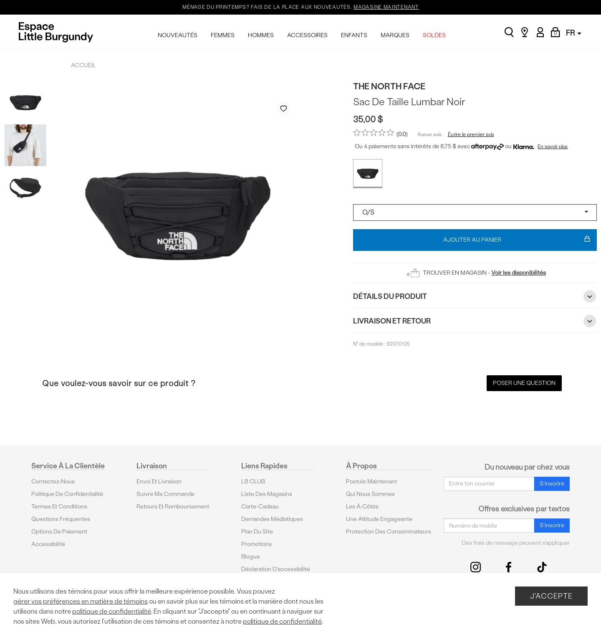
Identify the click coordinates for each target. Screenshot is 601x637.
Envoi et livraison (159, 481)
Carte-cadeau (260, 506)
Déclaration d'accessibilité (275, 569)
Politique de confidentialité (67, 494)
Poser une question (524, 383)
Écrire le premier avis (471, 134)
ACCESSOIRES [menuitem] (307, 35)
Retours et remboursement (172, 506)
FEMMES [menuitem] (223, 35)
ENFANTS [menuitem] (354, 35)
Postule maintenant (371, 481)
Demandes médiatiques (272, 519)
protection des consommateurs (388, 531)
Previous (277, 330)
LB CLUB (253, 481)
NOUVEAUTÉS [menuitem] (177, 35)
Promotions (256, 544)
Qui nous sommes (370, 494)
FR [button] (573, 32)
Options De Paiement (59, 531)
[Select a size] (475, 212)
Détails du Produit (475, 296)
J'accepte (551, 596)
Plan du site (257, 531)
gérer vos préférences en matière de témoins (80, 601)
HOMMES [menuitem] (261, 35)
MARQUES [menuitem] (395, 35)
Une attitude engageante (379, 519)
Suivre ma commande (165, 494)
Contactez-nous (53, 481)
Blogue (250, 556)
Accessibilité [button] (48, 544)
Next (293, 330)
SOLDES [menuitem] (434, 35)
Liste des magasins (266, 494)
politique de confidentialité (111, 611)
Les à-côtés (362, 506)
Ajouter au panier (517, 240)
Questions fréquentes (60, 519)
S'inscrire (552, 483)
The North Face (389, 86)
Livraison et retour (475, 321)
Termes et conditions (59, 506)
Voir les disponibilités (518, 272)
